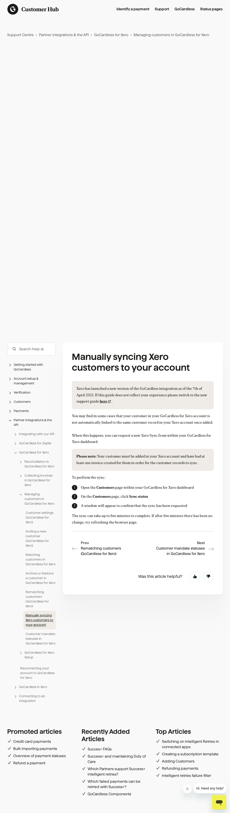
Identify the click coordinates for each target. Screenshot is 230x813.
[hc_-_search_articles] (31, 349)
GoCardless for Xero (111, 35)
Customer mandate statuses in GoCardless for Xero (40, 638)
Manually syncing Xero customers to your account (39, 620)
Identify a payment (133, 9)
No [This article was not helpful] (208, 545)
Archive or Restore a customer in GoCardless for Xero (40, 578)
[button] (31, 367)
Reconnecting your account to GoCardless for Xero (37, 672)
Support (162, 9)
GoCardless (185, 9)
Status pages (211, 9)
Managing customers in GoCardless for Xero (171, 35)
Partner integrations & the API (64, 35)
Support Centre (20, 35)
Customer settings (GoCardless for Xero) (39, 517)
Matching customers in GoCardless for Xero (40, 559)
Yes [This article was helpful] (195, 545)
